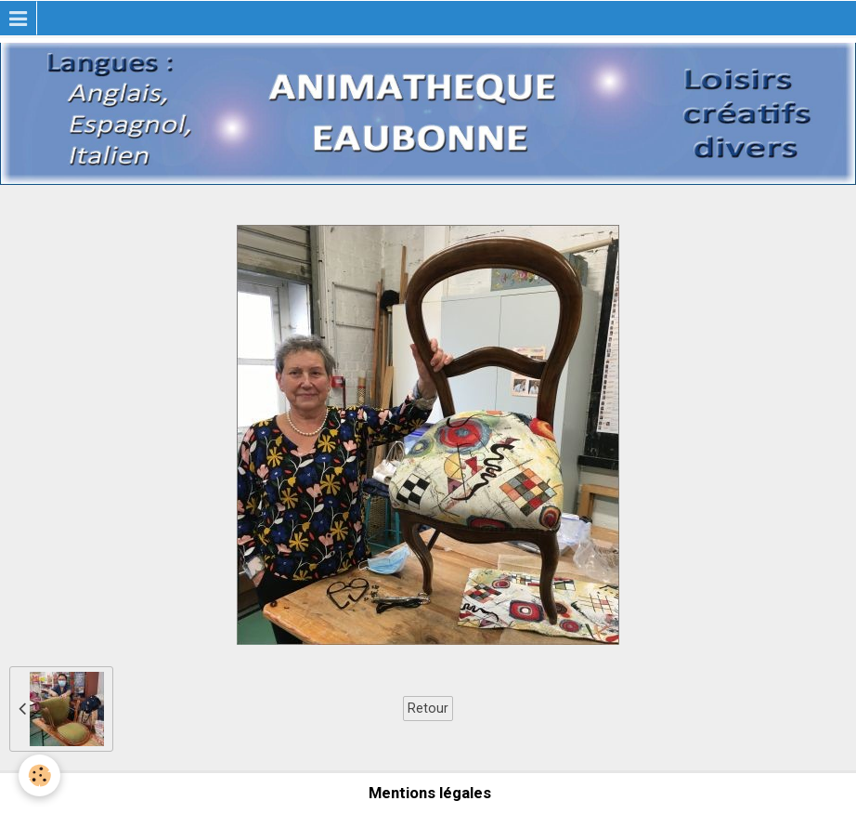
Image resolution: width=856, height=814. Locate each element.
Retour (428, 708)
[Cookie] (39, 775)
